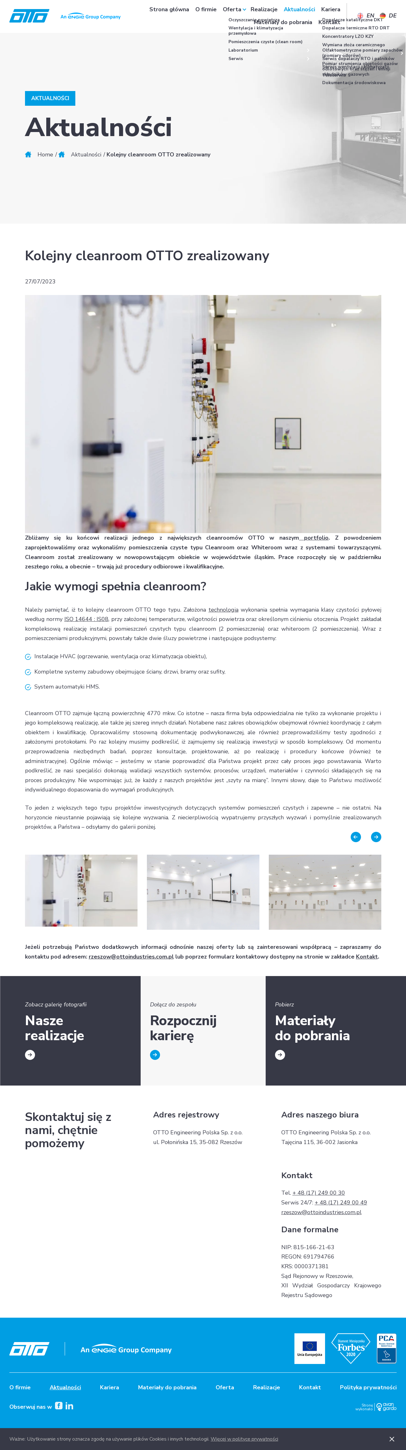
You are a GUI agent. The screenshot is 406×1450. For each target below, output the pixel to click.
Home (45, 154)
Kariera (330, 15)
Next (376, 837)
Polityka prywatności (368, 1387)
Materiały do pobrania (283, 28)
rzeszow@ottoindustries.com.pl (131, 956)
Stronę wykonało (364, 1407)
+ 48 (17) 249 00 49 (341, 1202)
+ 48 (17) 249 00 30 (319, 1193)
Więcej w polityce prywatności (244, 1439)
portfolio (314, 538)
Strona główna (169, 15)
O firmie (206, 15)
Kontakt (329, 28)
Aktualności (299, 15)
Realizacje (264, 15)
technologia (223, 609)
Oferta (232, 15)
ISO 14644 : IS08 (86, 619)
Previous (356, 837)
